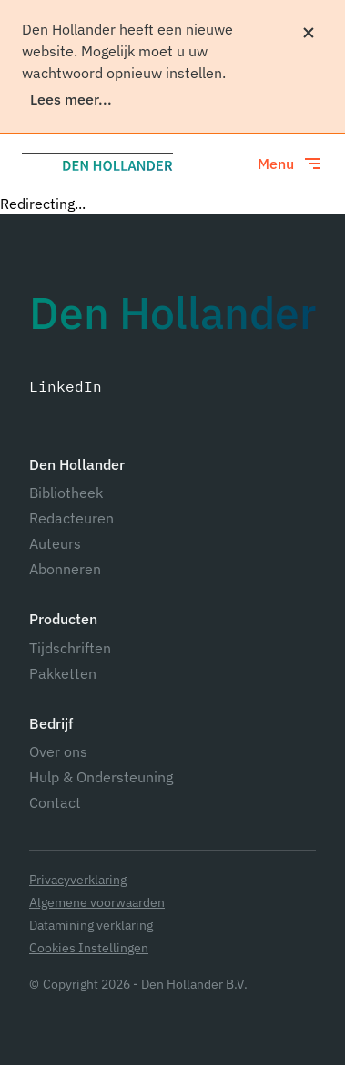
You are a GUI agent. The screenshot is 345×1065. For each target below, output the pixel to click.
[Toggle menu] (290, 163)
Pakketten (62, 673)
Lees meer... (71, 99)
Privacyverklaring (78, 880)
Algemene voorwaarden (97, 903)
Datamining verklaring (91, 925)
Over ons (58, 751)
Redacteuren (71, 518)
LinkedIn (65, 386)
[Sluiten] (308, 32)
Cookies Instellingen (88, 948)
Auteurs (55, 543)
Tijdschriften (70, 648)
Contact (55, 802)
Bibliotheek (66, 492)
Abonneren (65, 569)
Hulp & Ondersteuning (101, 777)
